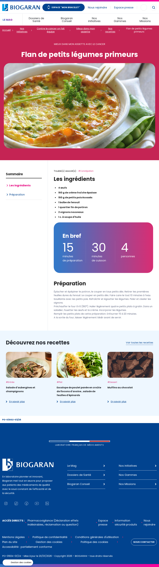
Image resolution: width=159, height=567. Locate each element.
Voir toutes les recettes (139, 342)
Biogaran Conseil (78, 484)
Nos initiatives (128, 466)
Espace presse (123, 7)
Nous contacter (143, 542)
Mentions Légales (13, 537)
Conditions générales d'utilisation (97, 537)
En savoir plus (15, 401)
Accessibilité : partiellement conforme (27, 547)
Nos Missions (127, 484)
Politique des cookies (94, 542)
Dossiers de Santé (79, 475)
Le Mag (71, 466)
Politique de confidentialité (50, 537)
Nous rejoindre (97, 7)
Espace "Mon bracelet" (63, 7)
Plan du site (9, 542)
